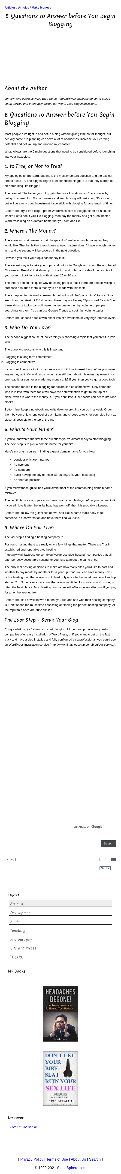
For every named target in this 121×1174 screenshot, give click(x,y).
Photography (21, 939)
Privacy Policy (31, 1159)
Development (21, 912)
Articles (16, 903)
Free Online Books (23, 1127)
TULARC (16, 957)
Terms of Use (57, 1159)
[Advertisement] (60, 53)
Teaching (17, 930)
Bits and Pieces (23, 948)
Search (95, 1159)
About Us (78, 1159)
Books (15, 921)
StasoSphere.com (71, 1168)
